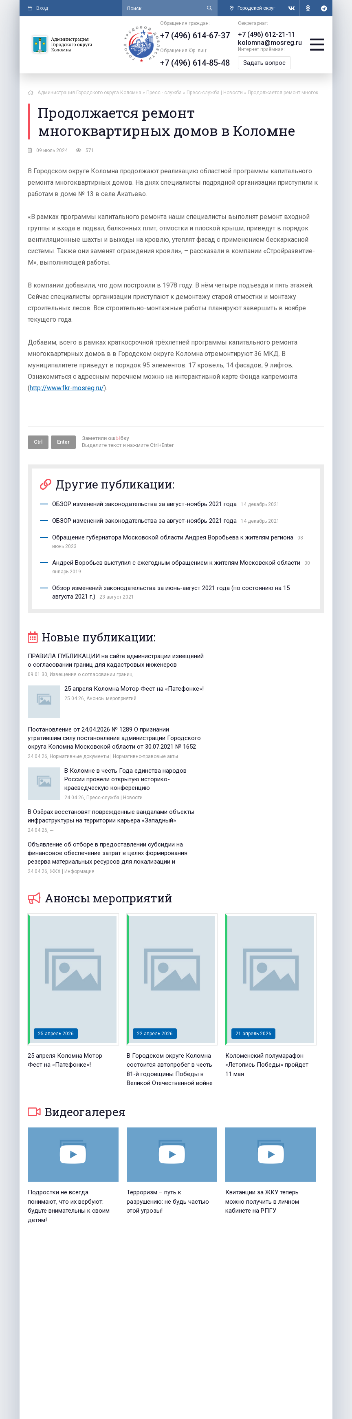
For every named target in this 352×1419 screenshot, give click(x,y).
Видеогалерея (76, 1005)
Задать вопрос (265, 62)
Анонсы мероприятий (100, 792)
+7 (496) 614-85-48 (195, 63)
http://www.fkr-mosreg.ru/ (67, 388)
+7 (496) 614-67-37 (195, 35)
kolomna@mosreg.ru (270, 42)
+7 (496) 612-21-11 (267, 34)
